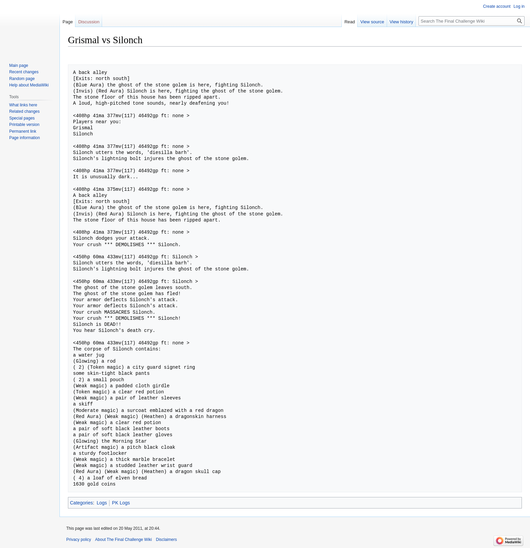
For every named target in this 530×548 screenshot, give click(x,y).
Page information (24, 137)
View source (372, 21)
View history (401, 21)
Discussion (88, 21)
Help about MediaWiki (29, 85)
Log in (519, 6)
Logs (102, 502)
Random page (21, 78)
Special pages (21, 118)
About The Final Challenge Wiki (123, 539)
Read (349, 21)
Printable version (24, 124)
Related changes (24, 111)
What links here (23, 105)
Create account (496, 6)
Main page (18, 65)
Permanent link (22, 131)
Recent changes (24, 72)
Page (68, 21)
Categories (81, 502)
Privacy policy (78, 539)
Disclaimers (166, 539)
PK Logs (121, 502)
